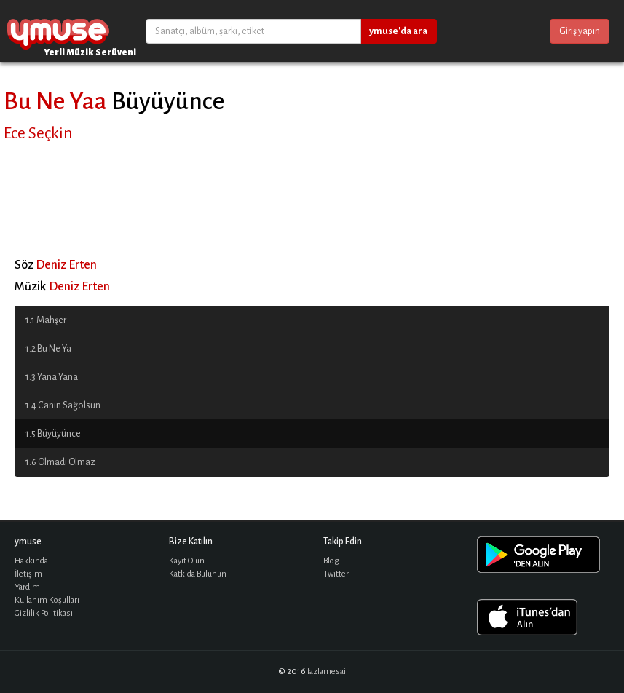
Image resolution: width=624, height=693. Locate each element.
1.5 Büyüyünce (53, 434)
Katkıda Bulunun (197, 574)
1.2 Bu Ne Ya (48, 349)
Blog (331, 561)
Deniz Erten (66, 265)
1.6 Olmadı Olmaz (60, 462)
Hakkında (31, 561)
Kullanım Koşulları (47, 600)
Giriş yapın (579, 31)
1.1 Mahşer (45, 320)
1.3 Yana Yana (51, 377)
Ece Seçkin (38, 133)
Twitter (336, 574)
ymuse (58, 31)
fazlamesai (326, 671)
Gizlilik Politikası (44, 613)
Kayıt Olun (187, 561)
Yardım (27, 587)
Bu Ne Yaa (55, 101)
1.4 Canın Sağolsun (62, 405)
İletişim (28, 574)
